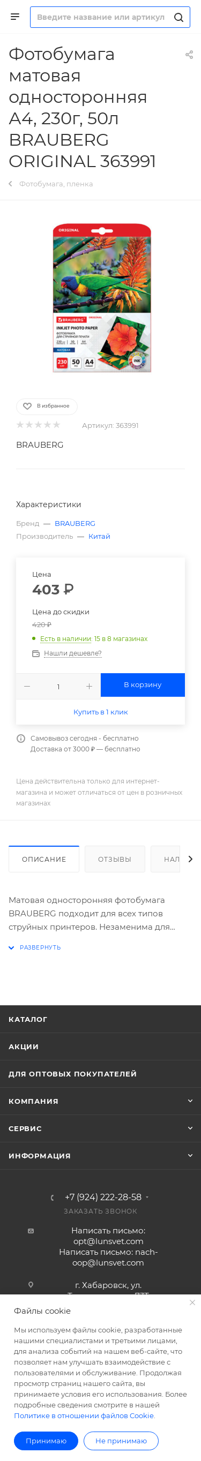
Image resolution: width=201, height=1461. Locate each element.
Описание (44, 859)
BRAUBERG (40, 445)
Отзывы (115, 859)
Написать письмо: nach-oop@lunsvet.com (108, 1257)
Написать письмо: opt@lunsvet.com (108, 1235)
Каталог (28, 1019)
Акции (24, 1046)
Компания (33, 1101)
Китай (99, 536)
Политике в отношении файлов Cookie (84, 1415)
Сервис (25, 1128)
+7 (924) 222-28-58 (103, 1197)
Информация (40, 1155)
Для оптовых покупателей (73, 1074)
